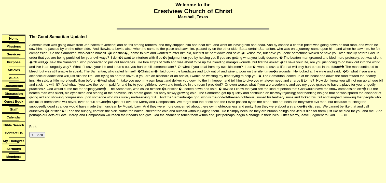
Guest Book (13, 101)
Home (13, 38)
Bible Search (14, 125)
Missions (13, 46)
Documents (14, 86)
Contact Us (14, 133)
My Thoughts (13, 141)
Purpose (13, 62)
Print (32, 126)
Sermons (13, 149)
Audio (14, 78)
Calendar (13, 117)
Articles (14, 70)
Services (14, 54)
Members (13, 157)
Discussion (14, 94)
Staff (14, 109)
